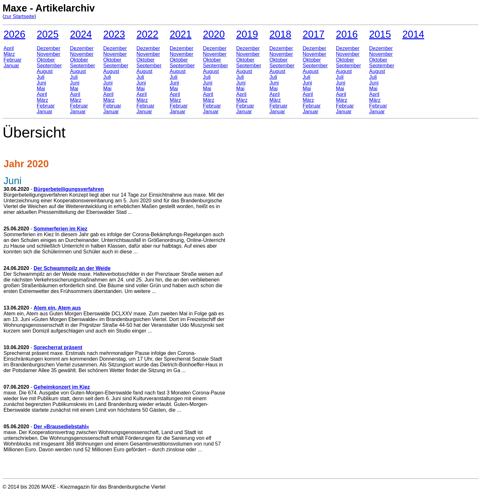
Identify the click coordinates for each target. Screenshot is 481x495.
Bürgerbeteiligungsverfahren (69, 189)
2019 (247, 34)
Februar (12, 60)
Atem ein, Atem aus (57, 308)
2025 (47, 34)
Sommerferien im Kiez (60, 228)
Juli (40, 77)
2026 (14, 34)
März (9, 54)
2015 (380, 34)
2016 (347, 34)
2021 (180, 34)
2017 (313, 34)
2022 (147, 34)
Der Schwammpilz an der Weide (72, 268)
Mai (41, 88)
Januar (11, 65)
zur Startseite (19, 16)
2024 (81, 34)
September (49, 65)
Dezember (48, 48)
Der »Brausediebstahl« (61, 426)
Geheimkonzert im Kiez (62, 387)
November (48, 54)
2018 (280, 34)
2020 (214, 34)
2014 (413, 34)
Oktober (46, 60)
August (45, 71)
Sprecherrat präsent (58, 347)
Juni (41, 83)
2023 (114, 34)
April (9, 48)
